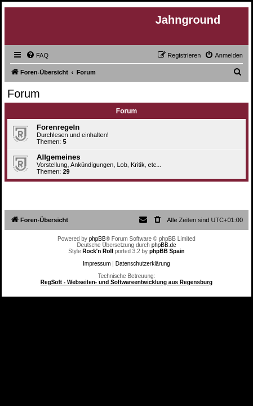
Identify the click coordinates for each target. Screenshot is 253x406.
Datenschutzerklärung (143, 264)
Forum (23, 93)
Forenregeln (58, 127)
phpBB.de (164, 245)
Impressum (96, 264)
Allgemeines (59, 157)
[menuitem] (37, 55)
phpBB (97, 239)
